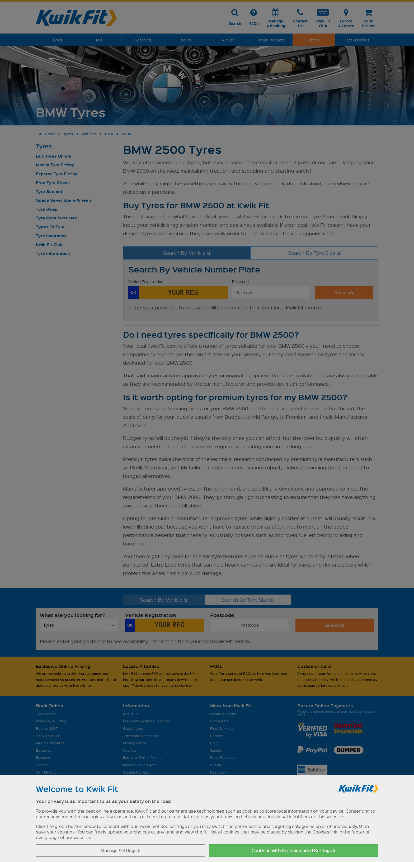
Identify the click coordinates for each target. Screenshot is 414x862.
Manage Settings (120, 850)
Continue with (294, 850)
